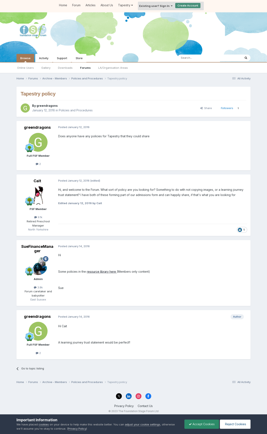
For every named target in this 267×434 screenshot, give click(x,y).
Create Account (188, 5)
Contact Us (145, 406)
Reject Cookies (235, 424)
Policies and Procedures (76, 110)
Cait (37, 181)
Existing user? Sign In (156, 6)
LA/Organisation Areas (113, 67)
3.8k (38, 287)
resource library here (102, 271)
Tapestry (125, 5)
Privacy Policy (124, 406)
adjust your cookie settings (142, 424)
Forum (76, 5)
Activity (43, 58)
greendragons (47, 105)
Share (206, 108)
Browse (25, 59)
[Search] (199, 58)
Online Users (25, 67)
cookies (44, 424)
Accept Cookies (202, 424)
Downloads (65, 67)
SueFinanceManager (37, 248)
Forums (85, 67)
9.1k (38, 217)
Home (63, 5)
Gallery (45, 67)
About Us (107, 5)
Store (79, 58)
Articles (91, 5)
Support (62, 58)
